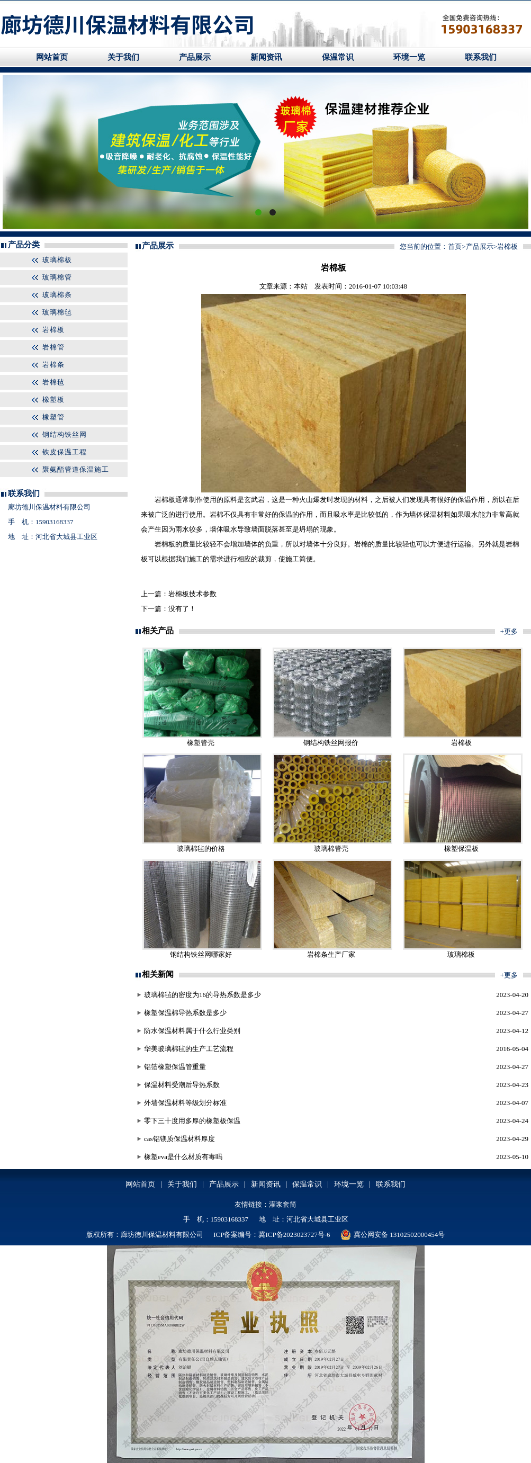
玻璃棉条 (57, 295)
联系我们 (481, 57)
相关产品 (158, 630)
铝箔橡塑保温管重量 (175, 1067)
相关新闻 (158, 974)
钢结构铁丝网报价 (330, 743)
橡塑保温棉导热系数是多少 (185, 1013)
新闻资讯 (266, 57)
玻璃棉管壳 (331, 848)
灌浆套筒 (282, 1204)
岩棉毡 (53, 382)
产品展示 (195, 57)
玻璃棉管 (57, 277)
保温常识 (338, 57)
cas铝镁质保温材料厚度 (179, 1139)
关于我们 (123, 57)
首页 (455, 246)
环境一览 (409, 57)
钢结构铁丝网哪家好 (201, 954)
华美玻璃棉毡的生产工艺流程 (188, 1049)
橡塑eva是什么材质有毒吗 (183, 1157)
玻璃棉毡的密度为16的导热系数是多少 (202, 995)
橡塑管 (53, 417)
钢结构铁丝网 (64, 434)
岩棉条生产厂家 (331, 954)
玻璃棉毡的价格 (201, 848)
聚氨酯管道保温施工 (75, 469)
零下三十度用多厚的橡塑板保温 (192, 1121)
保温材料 (437, 514)
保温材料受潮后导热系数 (182, 1085)
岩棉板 (53, 330)
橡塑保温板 (461, 848)
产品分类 (24, 244)
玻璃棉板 (57, 260)
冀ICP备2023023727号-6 (294, 1234)
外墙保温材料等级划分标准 (185, 1103)
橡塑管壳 (200, 743)
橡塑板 (53, 399)
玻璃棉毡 (57, 312)
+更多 (509, 631)
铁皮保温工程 (64, 452)
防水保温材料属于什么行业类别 (192, 1031)
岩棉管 (53, 347)
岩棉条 (53, 365)
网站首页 (52, 57)
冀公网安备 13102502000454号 (392, 1234)
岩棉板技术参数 (192, 594)
